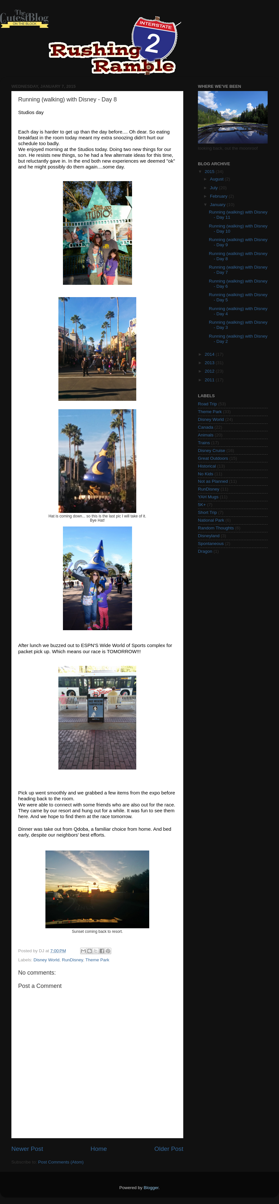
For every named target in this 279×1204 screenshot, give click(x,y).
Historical (207, 466)
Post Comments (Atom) (61, 1162)
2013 (210, 362)
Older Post (168, 1148)
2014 (210, 354)
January (218, 204)
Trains (204, 442)
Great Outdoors (213, 458)
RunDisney (72, 959)
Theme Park (97, 959)
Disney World (46, 959)
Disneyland (209, 535)
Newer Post (27, 1148)
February (219, 196)
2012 (210, 371)
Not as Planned (213, 481)
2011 (210, 379)
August (217, 179)
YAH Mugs (208, 496)
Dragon (205, 551)
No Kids (205, 473)
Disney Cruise (211, 450)
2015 (210, 171)
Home (99, 1148)
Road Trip (207, 403)
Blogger (151, 1187)
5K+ (202, 504)
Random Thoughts (216, 528)
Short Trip (207, 512)
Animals (205, 435)
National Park (211, 520)
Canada (205, 427)
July (214, 187)
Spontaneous (211, 543)
